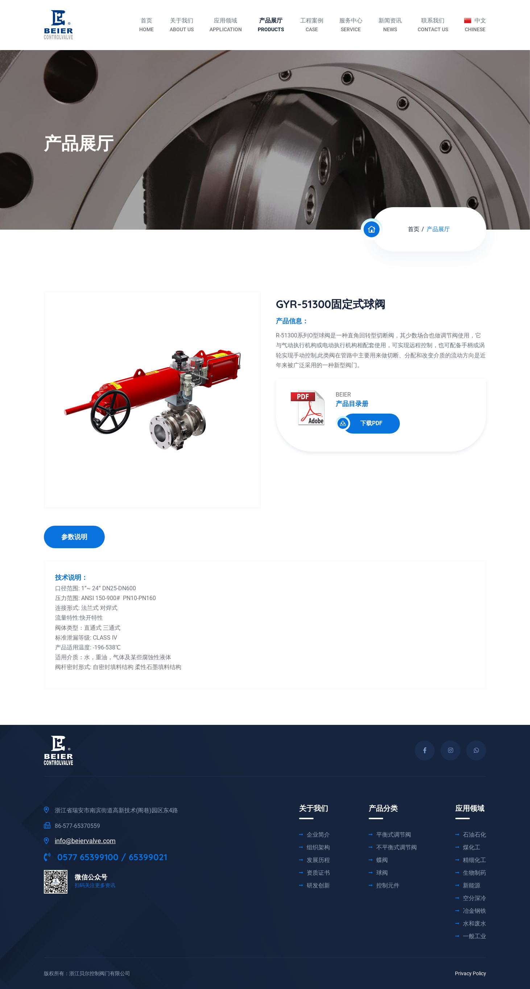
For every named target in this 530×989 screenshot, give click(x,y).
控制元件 (387, 886)
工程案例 (311, 25)
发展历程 (318, 860)
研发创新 (318, 886)
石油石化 (474, 835)
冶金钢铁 (474, 911)
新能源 (471, 886)
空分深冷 (474, 898)
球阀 (382, 873)
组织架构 (318, 847)
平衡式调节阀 (393, 835)
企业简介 (318, 835)
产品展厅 (271, 25)
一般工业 (474, 936)
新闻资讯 (390, 25)
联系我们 (433, 25)
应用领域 (226, 25)
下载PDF (362, 423)
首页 (146, 25)
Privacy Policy (470, 973)
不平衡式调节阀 (396, 847)
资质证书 (318, 873)
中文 (475, 25)
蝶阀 (382, 860)
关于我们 (182, 25)
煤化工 (471, 847)
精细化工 (474, 860)
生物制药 (474, 873)
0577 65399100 (81, 856)
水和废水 (474, 924)
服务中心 (351, 25)
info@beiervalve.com (85, 841)
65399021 (148, 856)
